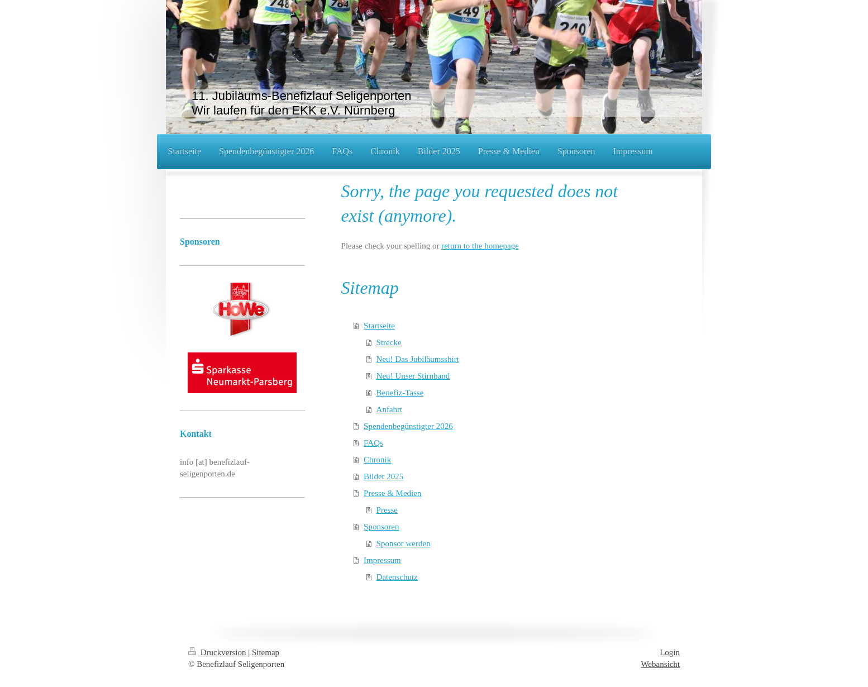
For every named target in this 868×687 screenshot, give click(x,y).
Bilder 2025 (383, 476)
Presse (387, 509)
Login (670, 652)
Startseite (379, 325)
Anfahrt (389, 409)
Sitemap (265, 652)
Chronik (377, 459)
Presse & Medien (392, 493)
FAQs (373, 442)
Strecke (389, 342)
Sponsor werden (403, 543)
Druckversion (218, 652)
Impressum (382, 560)
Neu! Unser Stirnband (413, 375)
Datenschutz (397, 576)
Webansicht (660, 664)
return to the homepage (480, 245)
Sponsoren (381, 526)
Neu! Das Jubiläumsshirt (417, 359)
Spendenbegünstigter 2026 (408, 426)
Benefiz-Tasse (400, 392)
